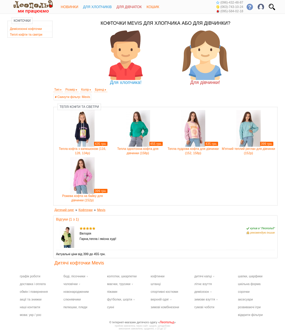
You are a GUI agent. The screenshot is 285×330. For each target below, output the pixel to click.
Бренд (99, 89)
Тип (57, 89)
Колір (85, 89)
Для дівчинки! (205, 57)
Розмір (70, 89)
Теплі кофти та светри (26, 34)
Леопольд (167, 322)
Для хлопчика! (126, 57)
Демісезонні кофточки (26, 28)
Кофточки (22, 20)
